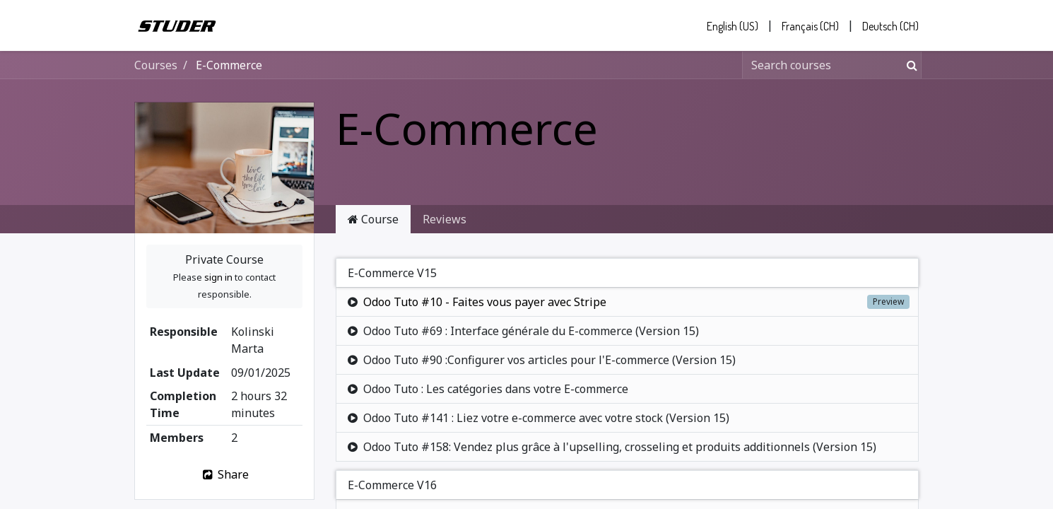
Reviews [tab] (444, 219)
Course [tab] (373, 219)
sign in (218, 277)
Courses (155, 65)
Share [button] (224, 474)
